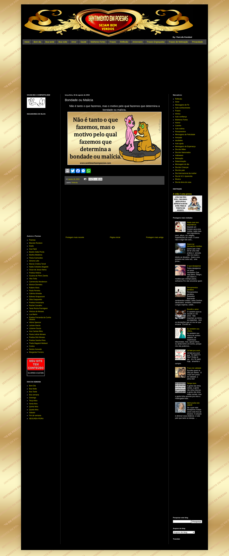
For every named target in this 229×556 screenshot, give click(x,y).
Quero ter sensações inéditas (194, 245)
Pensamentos (180, 132)
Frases (113, 42)
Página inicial (115, 237)
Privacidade (197, 42)
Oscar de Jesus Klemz (38, 270)
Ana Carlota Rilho (36, 331)
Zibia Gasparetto (35, 299)
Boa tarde (49, 42)
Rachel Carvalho (35, 305)
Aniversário (137, 42)
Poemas (32, 240)
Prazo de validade (194, 368)
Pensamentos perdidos (192, 289)
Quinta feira (33, 407)
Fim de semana (35, 415)
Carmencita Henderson (38, 282)
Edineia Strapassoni (37, 297)
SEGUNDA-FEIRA (36, 419)
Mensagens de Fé (182, 105)
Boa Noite (33, 389)
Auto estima (179, 129)
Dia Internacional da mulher (186, 173)
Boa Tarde (33, 392)
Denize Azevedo (35, 349)
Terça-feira (33, 401)
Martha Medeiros (35, 255)
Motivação (179, 158)
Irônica (177, 114)
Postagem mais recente (75, 237)
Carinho (178, 126)
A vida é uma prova (182, 194)
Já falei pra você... (194, 351)
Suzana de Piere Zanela (38, 276)
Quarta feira (33, 410)
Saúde (83, 42)
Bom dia (37, 42)
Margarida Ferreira (36, 352)
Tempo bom (191, 383)
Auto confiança (181, 117)
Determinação (180, 161)
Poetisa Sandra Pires (37, 340)
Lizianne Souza (35, 328)
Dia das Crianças (181, 167)
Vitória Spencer (35, 322)
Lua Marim (33, 314)
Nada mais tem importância (193, 223)
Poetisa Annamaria (36, 303)
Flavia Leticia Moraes (37, 334)
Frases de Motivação (178, 42)
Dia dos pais (180, 170)
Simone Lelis (34, 261)
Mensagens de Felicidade (185, 134)
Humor (177, 123)
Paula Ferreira (34, 291)
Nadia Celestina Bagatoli (38, 267)
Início (27, 42)
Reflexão (124, 42)
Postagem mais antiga (154, 237)
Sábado (32, 413)
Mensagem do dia (182, 164)
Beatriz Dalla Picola (36, 252)
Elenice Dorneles (35, 285)
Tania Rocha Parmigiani (38, 308)
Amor (73, 42)
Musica (178, 179)
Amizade (178, 138)
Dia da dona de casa (183, 182)
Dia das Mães (180, 149)
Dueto (31, 246)
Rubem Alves (34, 288)
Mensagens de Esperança (185, 146)
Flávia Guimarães (36, 258)
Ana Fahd (33, 249)
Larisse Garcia (34, 325)
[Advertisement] (114, 69)
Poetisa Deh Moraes (37, 337)
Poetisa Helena (35, 273)
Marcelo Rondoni (35, 243)
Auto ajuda (179, 144)
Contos (32, 346)
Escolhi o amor (193, 309)
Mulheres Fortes (98, 42)
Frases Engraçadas (156, 42)
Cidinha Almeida (35, 294)
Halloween (179, 155)
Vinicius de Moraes (36, 311)
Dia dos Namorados (183, 152)
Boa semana (34, 395)
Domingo (32, 398)
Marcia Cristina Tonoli (37, 264)
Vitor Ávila (33, 279)
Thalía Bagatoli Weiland (38, 343)
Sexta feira (33, 404)
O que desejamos (194, 266)
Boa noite (63, 42)
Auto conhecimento (182, 108)
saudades (179, 140)
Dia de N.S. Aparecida (183, 176)
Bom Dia (32, 386)
